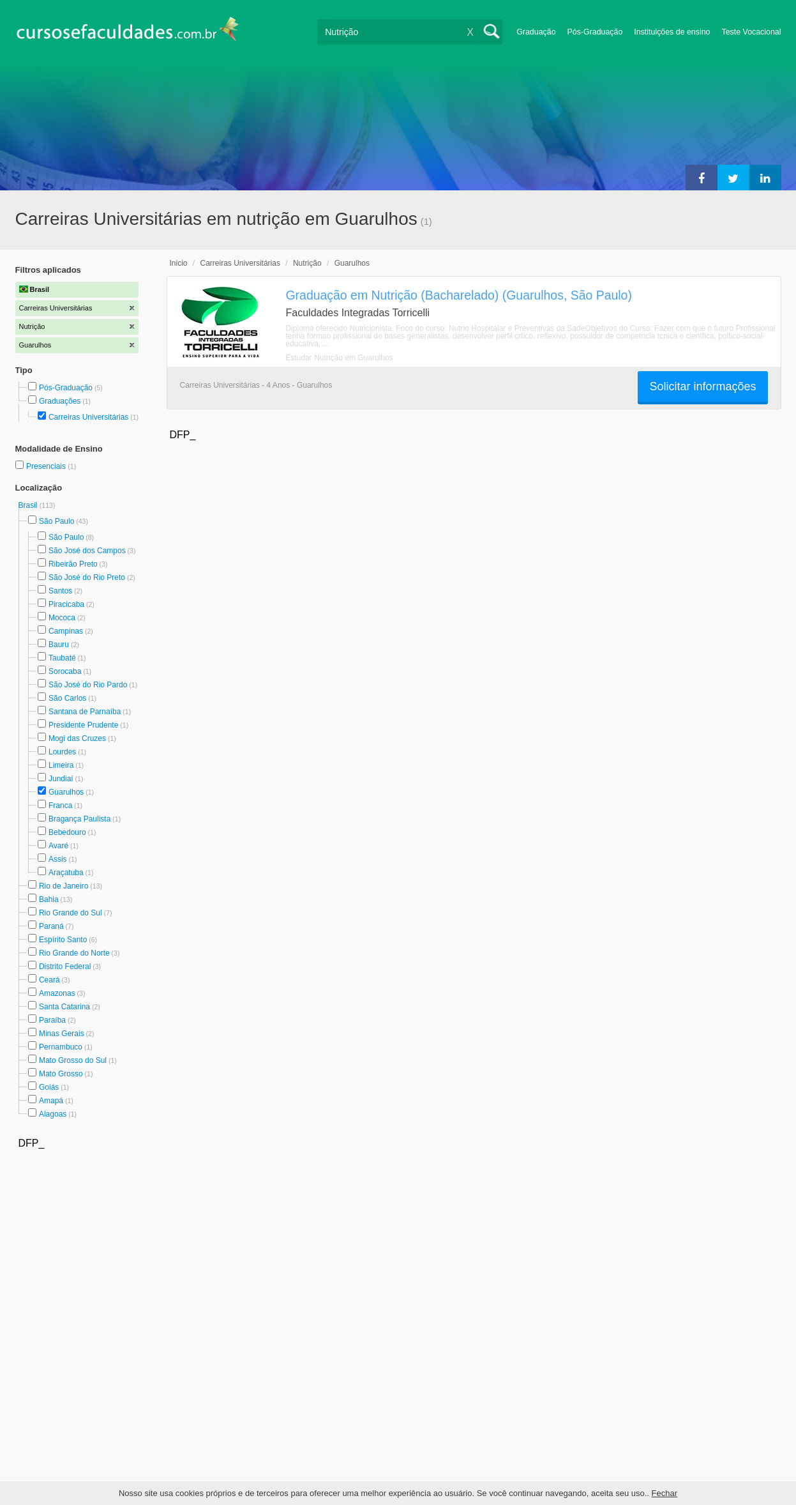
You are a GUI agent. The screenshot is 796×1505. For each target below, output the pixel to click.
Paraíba (52, 1020)
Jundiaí (61, 778)
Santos (60, 590)
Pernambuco (60, 1047)
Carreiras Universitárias (88, 417)
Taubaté (62, 657)
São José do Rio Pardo (88, 684)
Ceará (49, 979)
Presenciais (47, 466)
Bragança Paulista (79, 818)
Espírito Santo (63, 939)
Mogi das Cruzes (77, 738)
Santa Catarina (64, 1006)
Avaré (58, 845)
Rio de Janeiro (63, 886)
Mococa (62, 617)
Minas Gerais (61, 1033)
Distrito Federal (65, 966)
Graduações (59, 401)
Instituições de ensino (672, 32)
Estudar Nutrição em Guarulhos (339, 357)
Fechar (664, 1493)
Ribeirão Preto (73, 564)
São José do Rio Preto (87, 577)
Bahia (49, 899)
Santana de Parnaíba (85, 711)
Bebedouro (67, 832)
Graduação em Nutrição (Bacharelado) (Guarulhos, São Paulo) (459, 295)
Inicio (179, 263)
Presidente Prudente (83, 725)
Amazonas (57, 993)
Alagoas (52, 1114)
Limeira (61, 765)
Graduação (535, 32)
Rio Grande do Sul (70, 912)
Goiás (49, 1087)
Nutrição (307, 263)
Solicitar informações (702, 386)
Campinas (66, 631)
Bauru (59, 644)
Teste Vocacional (751, 32)
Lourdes (62, 751)
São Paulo (56, 521)
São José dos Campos (87, 550)
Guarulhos (66, 792)
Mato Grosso (61, 1073)
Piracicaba (66, 604)
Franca (60, 805)
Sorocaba (65, 671)
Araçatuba (66, 872)
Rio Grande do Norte (74, 953)
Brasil (29, 505)
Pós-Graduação (595, 32)
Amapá (51, 1100)
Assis (58, 859)
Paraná (51, 926)
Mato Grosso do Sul (73, 1060)
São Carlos (67, 698)
